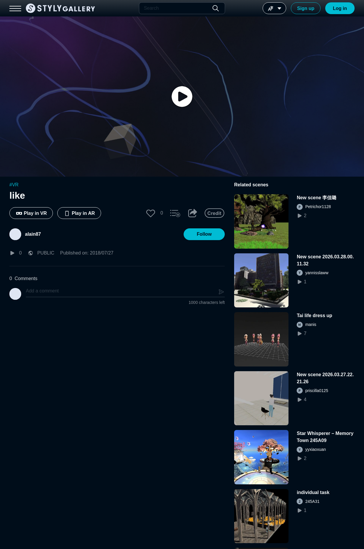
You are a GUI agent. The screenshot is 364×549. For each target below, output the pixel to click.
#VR (14, 184)
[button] (151, 213)
